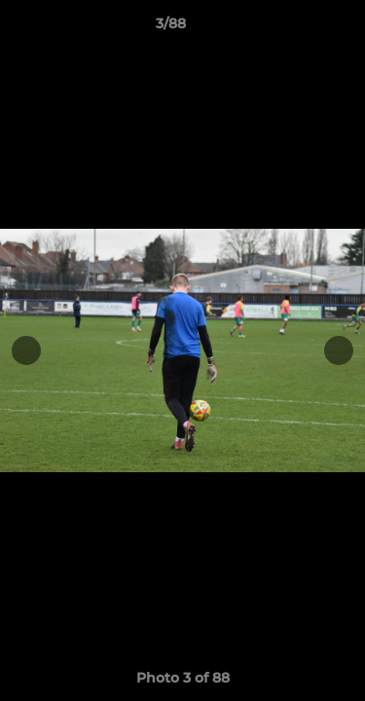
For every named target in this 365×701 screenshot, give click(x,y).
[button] (295, 28)
